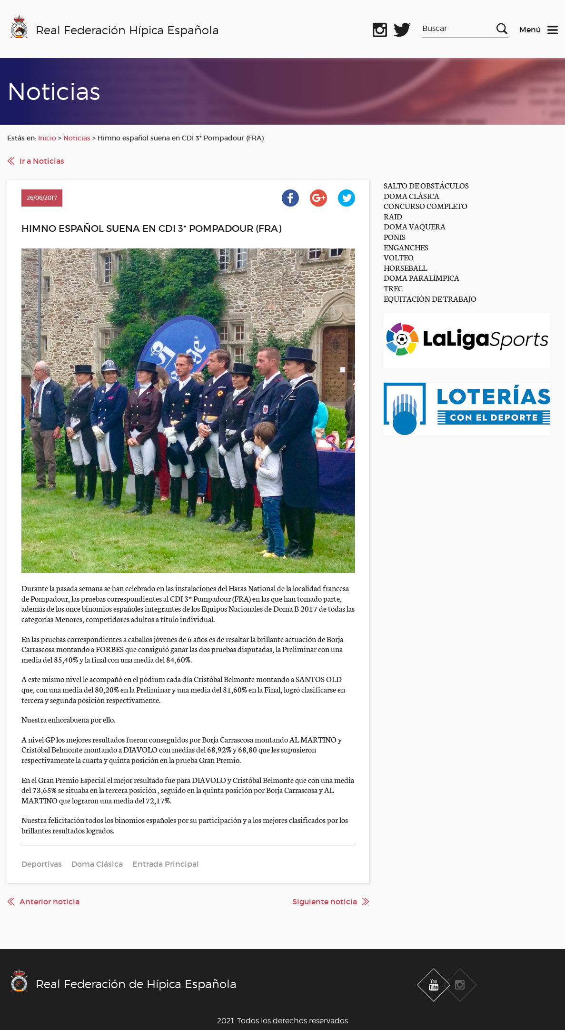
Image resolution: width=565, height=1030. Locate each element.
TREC (393, 287)
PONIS (395, 236)
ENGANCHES (406, 246)
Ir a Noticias (42, 161)
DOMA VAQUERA (415, 225)
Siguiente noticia (324, 901)
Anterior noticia (49, 901)
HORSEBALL (405, 267)
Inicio (47, 138)
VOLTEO (399, 256)
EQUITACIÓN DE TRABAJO (430, 298)
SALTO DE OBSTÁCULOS (426, 184)
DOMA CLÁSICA (411, 195)
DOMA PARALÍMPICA (421, 277)
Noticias (76, 138)
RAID (393, 215)
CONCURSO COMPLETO (425, 205)
